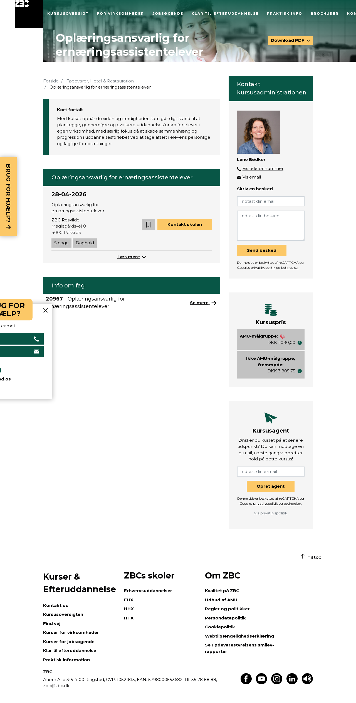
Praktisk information (66, 659)
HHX (129, 608)
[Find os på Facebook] (246, 682)
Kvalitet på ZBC (222, 590)
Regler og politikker (227, 608)
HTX (129, 618)
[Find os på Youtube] (261, 682)
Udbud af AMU (221, 599)
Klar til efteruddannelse (225, 13)
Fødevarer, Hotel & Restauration (100, 81)
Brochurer (325, 13)
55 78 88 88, (203, 679)
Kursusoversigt (68, 13)
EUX (128, 599)
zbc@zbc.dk (56, 685)
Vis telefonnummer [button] (263, 168)
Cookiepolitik (220, 626)
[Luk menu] (29, 14)
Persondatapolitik (225, 618)
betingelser (290, 267)
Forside (51, 81)
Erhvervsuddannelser (148, 590)
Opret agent (271, 486)
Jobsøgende (167, 13)
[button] (148, 224)
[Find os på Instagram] (276, 682)
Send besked (261, 250)
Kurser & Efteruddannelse (79, 583)
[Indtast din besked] (271, 226)
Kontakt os (55, 605)
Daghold (85, 242)
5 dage (61, 242)
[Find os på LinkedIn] (292, 682)
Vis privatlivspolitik (270, 513)
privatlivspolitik (263, 267)
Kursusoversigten (63, 614)
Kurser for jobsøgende (69, 641)
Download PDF (288, 40)
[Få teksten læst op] (307, 682)
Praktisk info (284, 13)
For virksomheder (120, 13)
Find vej (51, 623)
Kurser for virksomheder (71, 632)
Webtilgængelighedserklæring (239, 636)
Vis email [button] (252, 177)
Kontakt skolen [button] (184, 224)
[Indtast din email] (271, 201)
